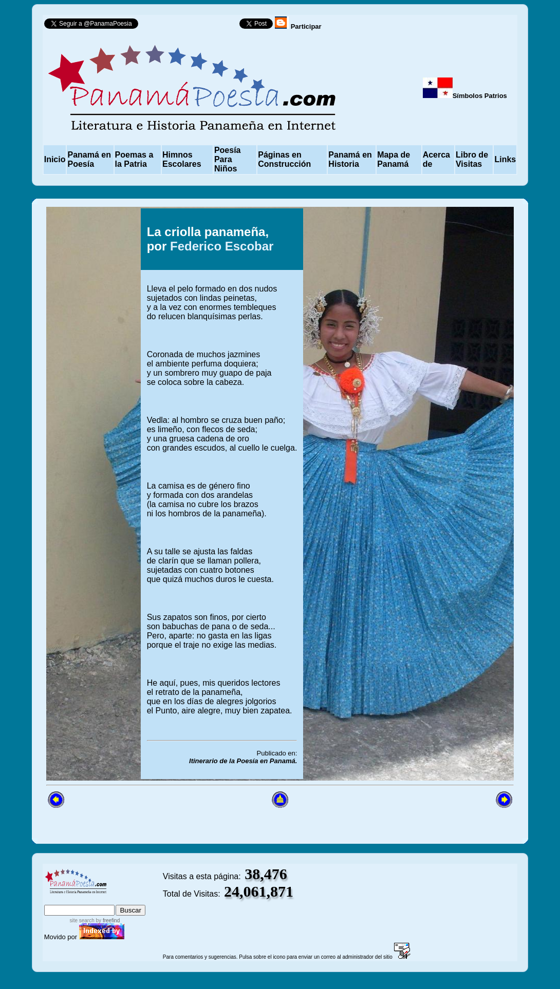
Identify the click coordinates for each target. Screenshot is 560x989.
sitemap (86, 900)
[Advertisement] (89, 625)
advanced (129, 900)
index (55, 900)
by (107, 920)
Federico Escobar (221, 246)
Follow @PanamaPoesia (192, 26)
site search (81, 920)
